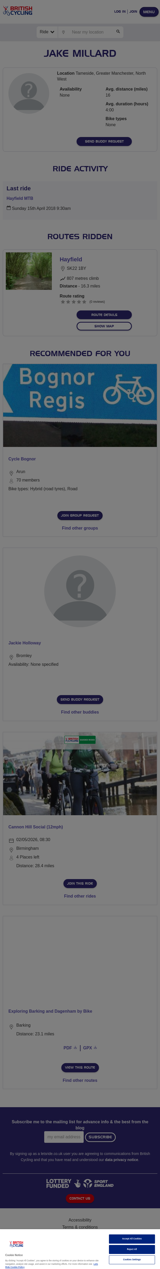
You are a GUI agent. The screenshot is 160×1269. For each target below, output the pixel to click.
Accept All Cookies (132, 1239)
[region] (80, 1249)
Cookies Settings (132, 1259)
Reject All (132, 1249)
